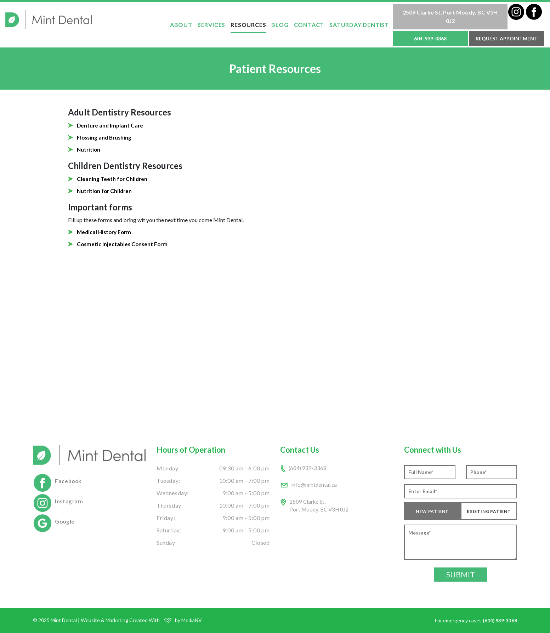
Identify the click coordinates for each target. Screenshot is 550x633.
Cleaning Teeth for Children (113, 178)
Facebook (69, 480)
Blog (279, 24)
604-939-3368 (430, 38)
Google (65, 521)
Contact (309, 24)
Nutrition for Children (105, 190)
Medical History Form (105, 231)
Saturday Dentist (359, 24)
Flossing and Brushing (105, 137)
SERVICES (211, 24)
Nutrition (89, 149)
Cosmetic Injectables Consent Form (123, 244)
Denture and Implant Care (111, 125)
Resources (248, 24)
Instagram (69, 501)
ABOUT (181, 24)
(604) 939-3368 (308, 468)
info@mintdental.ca (315, 485)
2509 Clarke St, (320, 507)
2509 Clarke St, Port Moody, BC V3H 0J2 (450, 16)
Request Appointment (507, 38)
